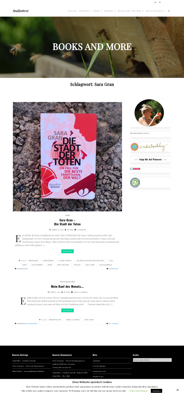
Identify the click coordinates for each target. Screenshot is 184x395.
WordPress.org (98, 376)
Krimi (67, 215)
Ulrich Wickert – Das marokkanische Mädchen (28, 371)
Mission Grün (124, 11)
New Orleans (63, 265)
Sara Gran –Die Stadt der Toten (67, 222)
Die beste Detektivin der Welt (90, 261)
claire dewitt (65, 261)
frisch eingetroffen (67, 281)
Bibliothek (84, 11)
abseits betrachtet (154, 11)
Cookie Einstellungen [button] (138, 391)
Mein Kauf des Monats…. (67, 286)
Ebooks (97, 11)
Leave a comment (80, 292)
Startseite (72, 11)
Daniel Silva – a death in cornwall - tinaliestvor (69, 373)
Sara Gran (90, 265)
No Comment (113, 323)
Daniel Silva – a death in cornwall (23, 361)
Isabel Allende (73, 320)
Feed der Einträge (99, 366)
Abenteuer (33, 261)
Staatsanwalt (106, 265)
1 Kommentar (113, 269)
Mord (50, 265)
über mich (136, 11)
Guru (24, 265)
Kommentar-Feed (99, 371)
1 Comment (81, 229)
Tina (71, 229)
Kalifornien (37, 265)
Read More (67, 251)
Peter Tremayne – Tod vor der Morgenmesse (28, 366)
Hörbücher (109, 11)
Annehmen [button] (156, 391)
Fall (111, 261)
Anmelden (96, 361)
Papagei (77, 265)
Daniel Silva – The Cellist (61, 376)
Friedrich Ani (55, 320)
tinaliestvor (21, 11)
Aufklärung (48, 261)
